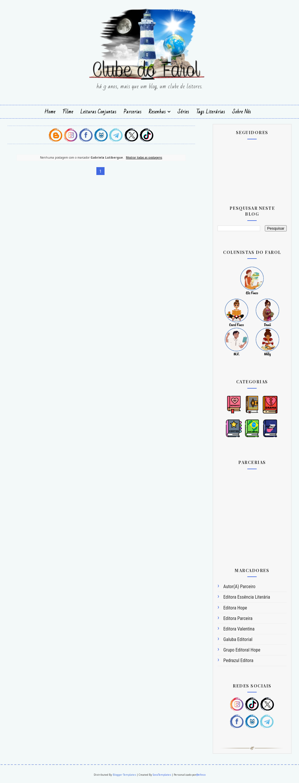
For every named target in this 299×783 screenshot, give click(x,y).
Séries (183, 111)
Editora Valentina (239, 629)
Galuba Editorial (238, 639)
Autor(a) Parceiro (239, 586)
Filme (67, 111)
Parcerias (133, 111)
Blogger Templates (124, 775)
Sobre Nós (241, 111)
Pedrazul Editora (238, 660)
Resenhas (157, 111)
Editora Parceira (238, 618)
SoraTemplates (162, 775)
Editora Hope (235, 608)
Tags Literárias (210, 111)
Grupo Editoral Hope (241, 650)
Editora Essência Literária (246, 597)
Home (49, 111)
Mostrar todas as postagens (144, 157)
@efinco (201, 775)
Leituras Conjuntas (98, 111)
